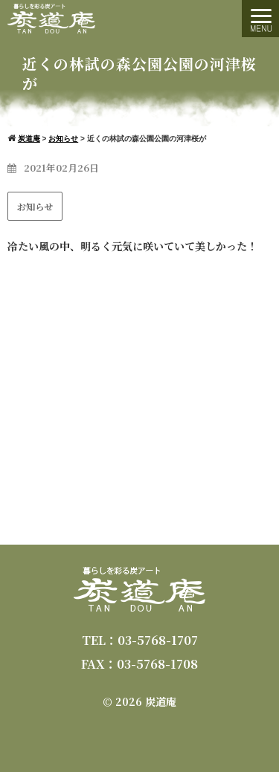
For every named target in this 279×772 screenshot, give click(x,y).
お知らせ (35, 206)
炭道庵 (160, 701)
